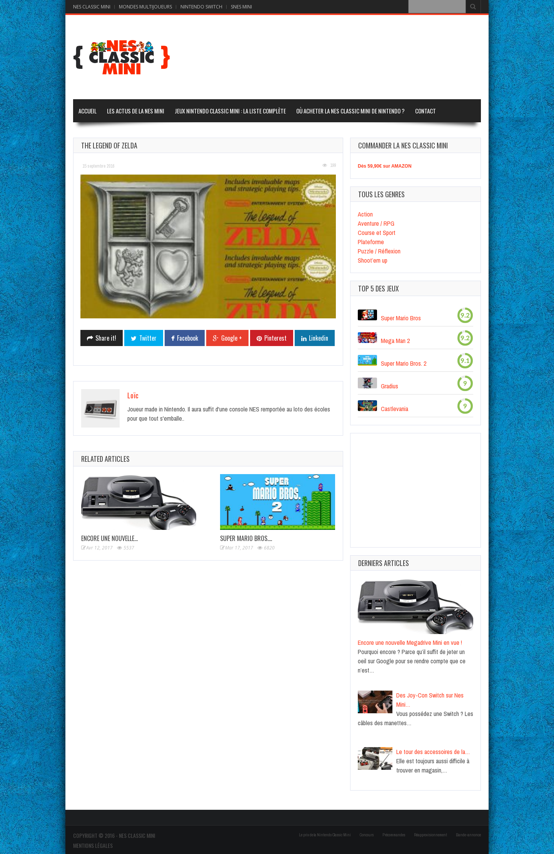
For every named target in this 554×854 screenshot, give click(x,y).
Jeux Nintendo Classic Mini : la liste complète (230, 111)
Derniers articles (383, 563)
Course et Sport (376, 232)
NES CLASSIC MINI (91, 6)
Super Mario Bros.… (246, 538)
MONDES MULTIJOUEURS (145, 6)
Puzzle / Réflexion (379, 251)
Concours (367, 834)
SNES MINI (241, 6)
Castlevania (394, 409)
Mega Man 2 (395, 340)
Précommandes (393, 834)
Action (365, 214)
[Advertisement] (341, 56)
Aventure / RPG (376, 223)
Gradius (389, 386)
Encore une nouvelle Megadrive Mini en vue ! (410, 642)
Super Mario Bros (401, 318)
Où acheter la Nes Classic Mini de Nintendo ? (350, 111)
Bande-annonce (468, 834)
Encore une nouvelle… (109, 538)
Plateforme (371, 242)
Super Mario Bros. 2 (403, 363)
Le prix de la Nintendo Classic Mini (325, 834)
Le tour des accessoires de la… (433, 751)
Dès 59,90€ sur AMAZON (385, 166)
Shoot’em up (372, 260)
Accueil (87, 111)
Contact (425, 111)
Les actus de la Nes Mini (135, 111)
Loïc (132, 395)
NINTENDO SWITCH (201, 6)
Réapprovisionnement (430, 834)
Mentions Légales (93, 845)
